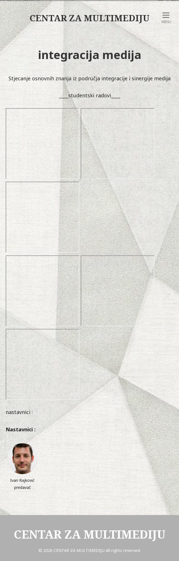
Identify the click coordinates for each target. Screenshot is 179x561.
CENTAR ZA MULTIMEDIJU (89, 18)
